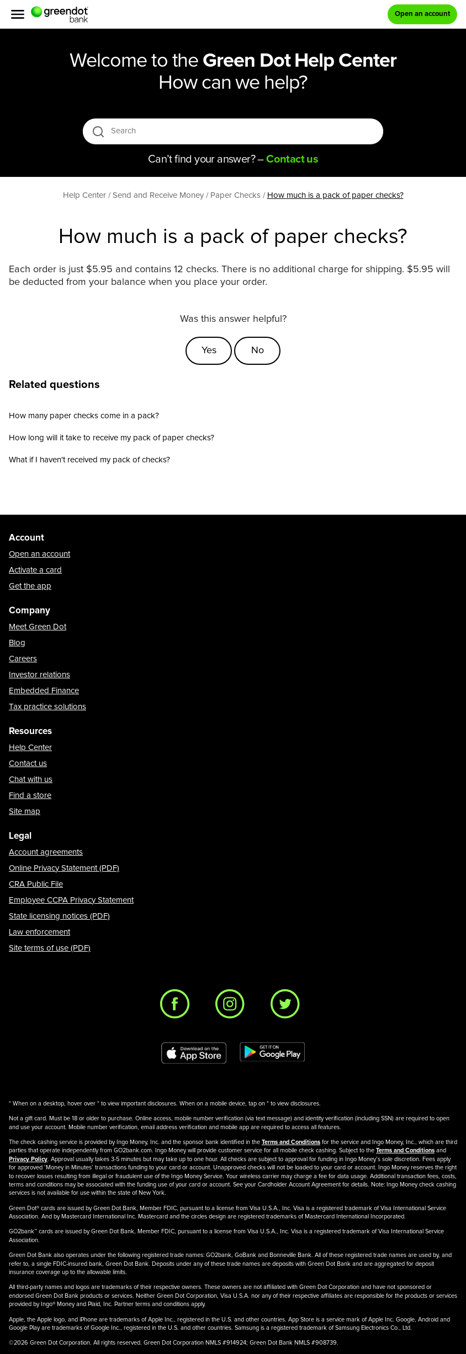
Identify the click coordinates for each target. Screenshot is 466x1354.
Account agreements (46, 852)
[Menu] (18, 14)
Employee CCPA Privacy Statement (71, 900)
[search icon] (98, 131)
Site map (24, 811)
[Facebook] (177, 1006)
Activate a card (35, 570)
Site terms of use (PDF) (50, 948)
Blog (17, 643)
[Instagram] (233, 1006)
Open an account (39, 554)
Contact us (28, 763)
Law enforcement (39, 932)
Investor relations (39, 675)
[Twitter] (288, 1006)
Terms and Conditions (291, 1142)
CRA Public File (36, 884)
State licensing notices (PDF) (59, 916)
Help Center (30, 747)
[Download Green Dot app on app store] (193, 1053)
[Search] (233, 131)
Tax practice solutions (47, 707)
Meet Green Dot (37, 627)
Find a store (30, 795)
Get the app (30, 586)
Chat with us (30, 779)
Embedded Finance (44, 691)
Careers (23, 659)
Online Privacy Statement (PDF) (64, 868)
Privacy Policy (28, 1159)
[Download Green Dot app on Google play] (272, 1053)
